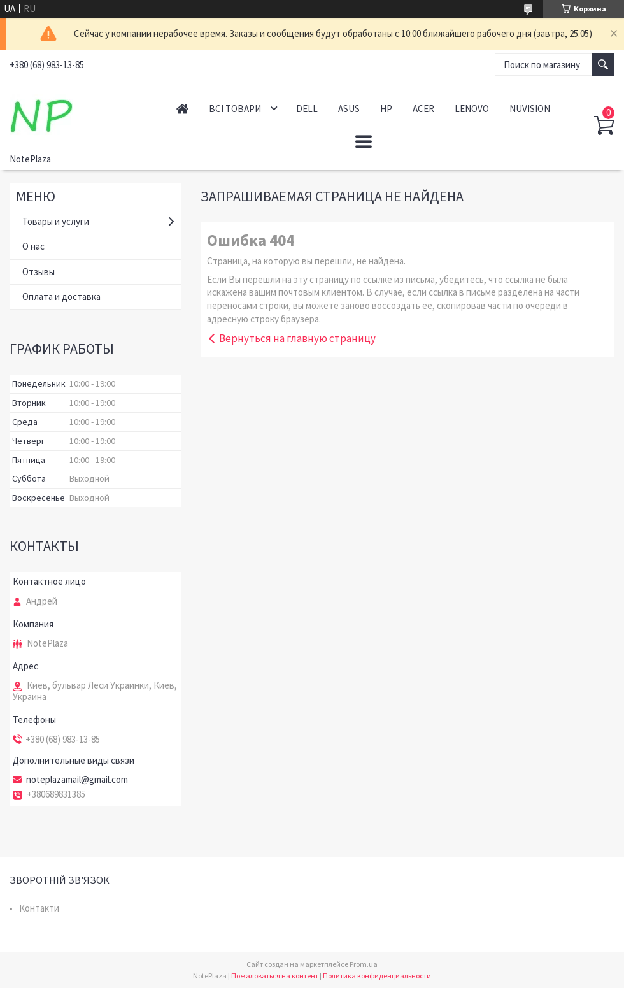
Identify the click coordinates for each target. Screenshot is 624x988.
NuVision (529, 109)
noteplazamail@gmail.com (77, 779)
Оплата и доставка (61, 296)
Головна (182, 108)
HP (386, 109)
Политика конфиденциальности (377, 975)
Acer (423, 109)
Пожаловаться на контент (274, 975)
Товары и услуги (55, 221)
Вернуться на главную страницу (297, 338)
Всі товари (235, 109)
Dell (307, 109)
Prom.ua (364, 964)
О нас (33, 246)
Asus (349, 109)
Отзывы (38, 272)
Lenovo (472, 109)
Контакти (39, 908)
